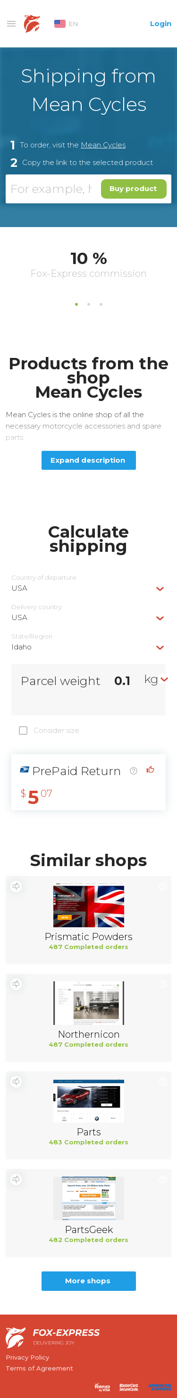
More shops (87, 1280)
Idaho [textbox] (21, 646)
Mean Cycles (103, 144)
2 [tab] (89, 304)
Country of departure (43, 578)
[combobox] (88, 588)
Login (160, 23)
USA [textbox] (19, 588)
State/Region (31, 636)
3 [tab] (101, 304)
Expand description (88, 460)
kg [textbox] (151, 679)
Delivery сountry (36, 607)
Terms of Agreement (39, 1368)
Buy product (133, 188)
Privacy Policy (27, 1357)
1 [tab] (76, 304)
